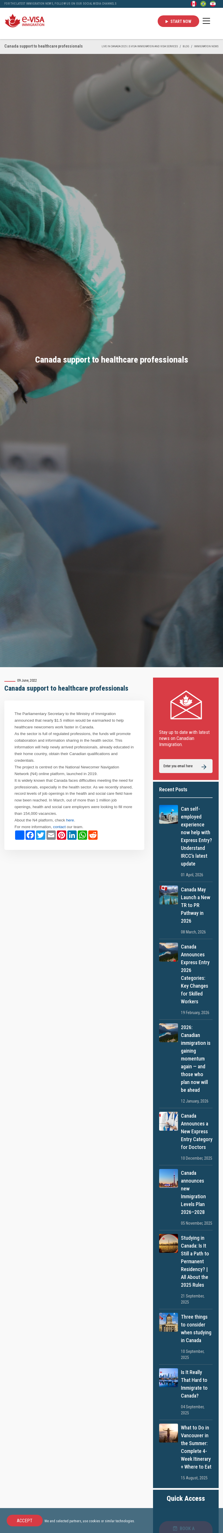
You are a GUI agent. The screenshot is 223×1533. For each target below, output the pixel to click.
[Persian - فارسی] (213, 3)
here (70, 820)
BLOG (186, 46)
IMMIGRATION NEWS (206, 46)
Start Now (178, 21)
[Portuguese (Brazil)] (203, 3)
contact (60, 827)
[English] (194, 3)
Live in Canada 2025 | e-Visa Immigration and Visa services (140, 46)
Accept (25, 1520)
